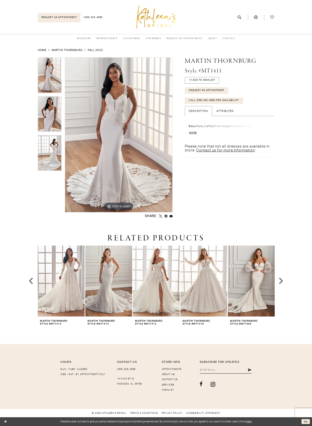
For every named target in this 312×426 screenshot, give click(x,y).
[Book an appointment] (59, 17)
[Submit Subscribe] (250, 370)
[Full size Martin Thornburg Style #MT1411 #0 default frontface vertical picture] (118, 135)
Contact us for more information (225, 150)
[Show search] (240, 17)
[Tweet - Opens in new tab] (160, 216)
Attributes (225, 111)
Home (42, 50)
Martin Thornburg (67, 50)
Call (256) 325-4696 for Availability (214, 100)
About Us (168, 374)
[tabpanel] (49, 76)
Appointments (172, 369)
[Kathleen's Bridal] (156, 17)
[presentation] (61, 281)
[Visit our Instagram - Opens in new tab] (213, 384)
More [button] (193, 133)
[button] (256, 17)
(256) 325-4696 (126, 369)
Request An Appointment (206, 90)
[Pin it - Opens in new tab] (166, 216)
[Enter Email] (226, 370)
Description (198, 111)
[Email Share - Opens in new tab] (171, 216)
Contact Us (170, 379)
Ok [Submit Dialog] (306, 421)
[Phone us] (93, 17)
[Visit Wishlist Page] (272, 17)
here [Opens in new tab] (249, 421)
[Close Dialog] (5, 421)
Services (168, 385)
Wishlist (168, 390)
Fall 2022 (95, 50)
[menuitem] (59, 17)
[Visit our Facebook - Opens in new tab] (201, 384)
